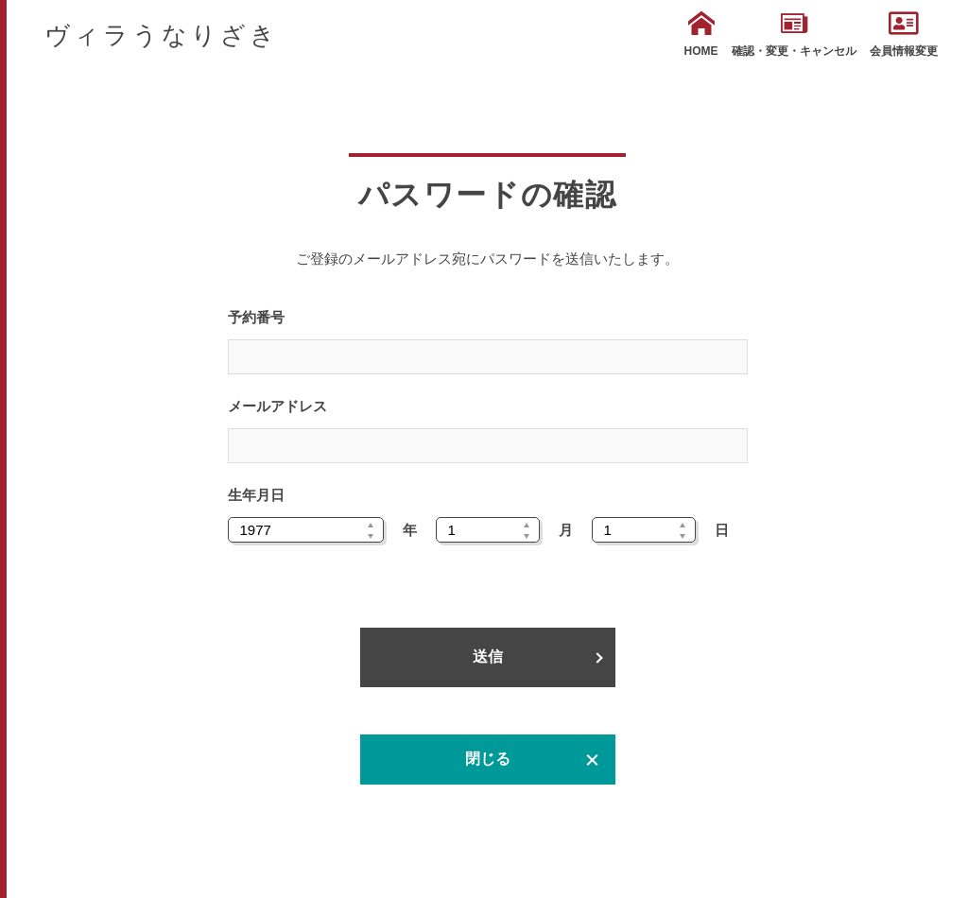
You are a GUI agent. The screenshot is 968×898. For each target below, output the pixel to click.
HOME (701, 34)
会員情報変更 (904, 34)
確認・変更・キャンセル (794, 34)
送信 (488, 656)
